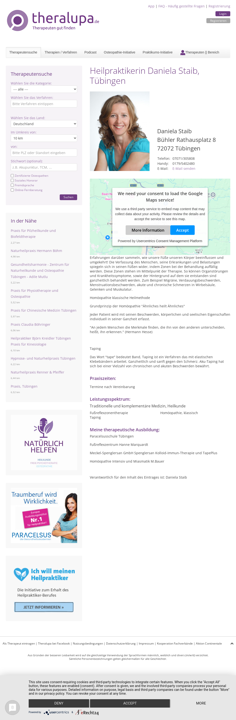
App (151, 6)
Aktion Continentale (209, 643)
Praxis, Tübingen (24, 386)
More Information (148, 230)
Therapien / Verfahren (61, 52)
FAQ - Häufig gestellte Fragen (181, 6)
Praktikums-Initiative (157, 52)
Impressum (146, 643)
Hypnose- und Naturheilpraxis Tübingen (43, 358)
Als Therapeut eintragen (19, 643)
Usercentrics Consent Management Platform (169, 241)
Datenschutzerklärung (121, 643)
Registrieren (218, 21)
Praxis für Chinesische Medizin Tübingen (43, 310)
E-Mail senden (183, 168)
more (201, 703)
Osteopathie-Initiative (119, 52)
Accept (182, 230)
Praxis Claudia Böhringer (30, 324)
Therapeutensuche (23, 52)
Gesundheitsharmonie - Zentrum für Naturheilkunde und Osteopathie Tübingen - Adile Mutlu (40, 270)
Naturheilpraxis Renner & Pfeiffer (37, 372)
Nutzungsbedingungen (88, 643)
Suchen (68, 197)
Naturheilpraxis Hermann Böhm (36, 250)
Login (222, 14)
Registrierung (219, 6)
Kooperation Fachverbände (175, 643)
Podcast (90, 52)
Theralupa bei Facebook (54, 643)
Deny (58, 703)
